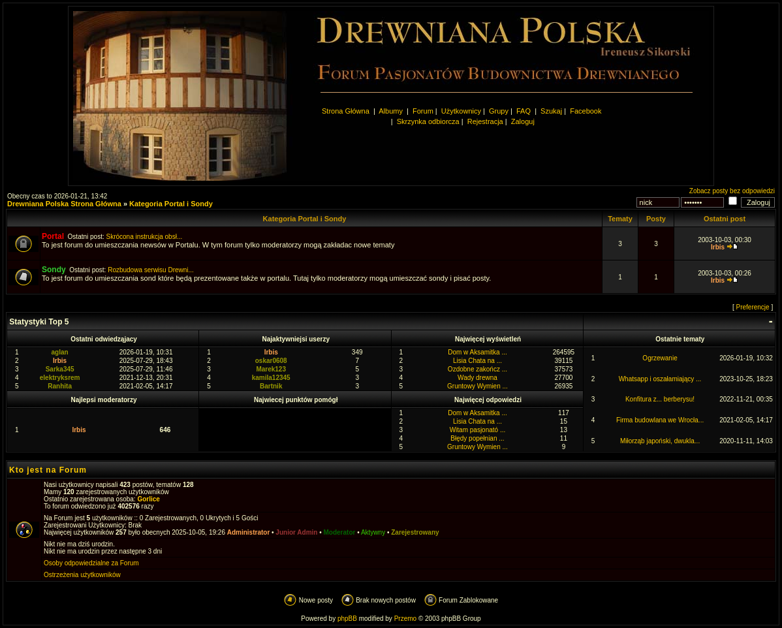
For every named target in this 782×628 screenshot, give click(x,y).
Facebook (585, 111)
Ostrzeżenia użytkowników (82, 574)
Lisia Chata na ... (477, 360)
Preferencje (753, 307)
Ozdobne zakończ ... (477, 369)
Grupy (498, 111)
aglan (60, 352)
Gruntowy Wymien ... (477, 386)
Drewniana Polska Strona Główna (64, 204)
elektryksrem (60, 377)
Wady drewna (477, 377)
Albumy (392, 111)
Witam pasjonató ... (478, 429)
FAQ (523, 111)
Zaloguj (523, 121)
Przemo (405, 618)
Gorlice (148, 499)
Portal (53, 236)
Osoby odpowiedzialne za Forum (91, 563)
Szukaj (551, 111)
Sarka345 (60, 369)
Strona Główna (345, 111)
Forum (423, 111)
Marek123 (271, 369)
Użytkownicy (461, 111)
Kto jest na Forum (48, 470)
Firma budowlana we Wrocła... (660, 420)
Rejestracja (485, 121)
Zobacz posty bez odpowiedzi (732, 191)
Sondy (54, 269)
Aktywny (373, 532)
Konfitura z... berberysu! (660, 399)
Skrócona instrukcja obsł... (144, 236)
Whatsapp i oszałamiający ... (660, 379)
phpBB (347, 618)
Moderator (340, 532)
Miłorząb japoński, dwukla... (660, 441)
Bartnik (271, 386)
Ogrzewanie (659, 358)
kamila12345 (271, 377)
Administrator (248, 532)
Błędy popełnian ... (477, 438)
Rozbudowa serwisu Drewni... (151, 270)
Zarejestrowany (415, 532)
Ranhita (60, 386)
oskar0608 (271, 360)
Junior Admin (296, 532)
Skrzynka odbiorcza (428, 121)
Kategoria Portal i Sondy (171, 204)
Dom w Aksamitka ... (477, 352)
